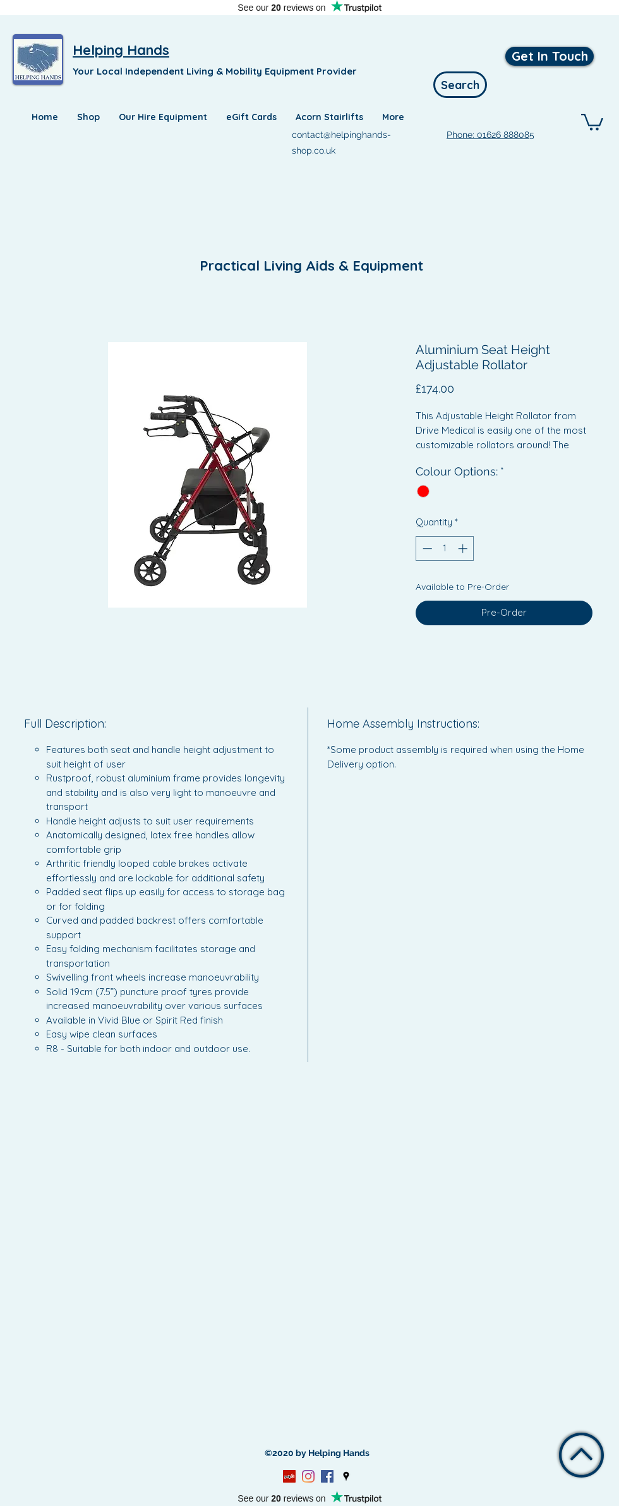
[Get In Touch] (549, 56)
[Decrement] (426, 548)
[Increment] (463, 548)
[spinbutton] (445, 548)
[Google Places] (346, 1476)
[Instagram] (308, 1476)
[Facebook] (327, 1476)
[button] (592, 121)
